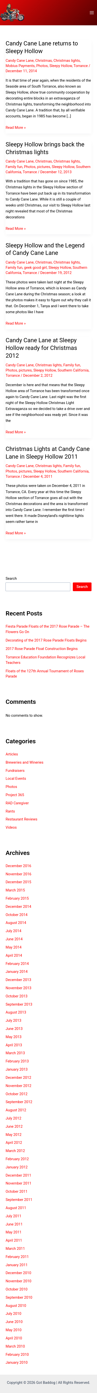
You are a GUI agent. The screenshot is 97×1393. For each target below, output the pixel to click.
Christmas (43, 60)
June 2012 (13, 1126)
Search (11, 578)
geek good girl (35, 267)
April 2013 (13, 1045)
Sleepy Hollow (60, 66)
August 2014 (15, 922)
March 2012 (15, 1151)
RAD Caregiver (17, 803)
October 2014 (16, 915)
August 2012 (15, 1110)
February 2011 (17, 1257)
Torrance (81, 66)
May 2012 (13, 1134)
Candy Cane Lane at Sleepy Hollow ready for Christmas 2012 (41, 348)
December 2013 (18, 980)
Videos (11, 827)
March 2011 (15, 1248)
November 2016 (18, 874)
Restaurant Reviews (21, 819)
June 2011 (13, 1224)
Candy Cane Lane (19, 60)
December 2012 (18, 1077)
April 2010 (13, 1338)
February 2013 (17, 1061)
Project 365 (14, 795)
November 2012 (18, 1086)
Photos (42, 66)
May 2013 (13, 1037)
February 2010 (17, 1354)
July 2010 (13, 1313)
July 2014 (13, 931)
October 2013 (16, 996)
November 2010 (18, 1281)
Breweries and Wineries (24, 762)
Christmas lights (67, 60)
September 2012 (18, 1102)
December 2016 (18, 866)
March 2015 (15, 890)
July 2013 (13, 1020)
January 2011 (16, 1265)
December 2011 (18, 1175)
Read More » (15, 128)
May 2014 (13, 947)
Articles (11, 754)
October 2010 (16, 1289)
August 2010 (15, 1305)
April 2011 (13, 1240)
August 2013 (15, 1012)
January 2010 (16, 1362)
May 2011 (13, 1232)
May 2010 (13, 1330)
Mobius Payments (20, 66)
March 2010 (15, 1346)
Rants (10, 811)
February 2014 (17, 963)
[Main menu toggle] (92, 12)
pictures (43, 167)
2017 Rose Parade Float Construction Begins (41, 648)
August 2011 (15, 1208)
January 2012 (16, 1167)
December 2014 (18, 906)
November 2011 (18, 1183)
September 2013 (18, 1004)
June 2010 (13, 1322)
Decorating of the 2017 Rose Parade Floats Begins (46, 640)
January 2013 (16, 1069)
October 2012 (16, 1094)
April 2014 (13, 955)
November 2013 (18, 988)
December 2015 (18, 882)
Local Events (15, 778)
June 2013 (13, 1028)
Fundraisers (14, 770)
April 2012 (13, 1142)
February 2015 (17, 898)
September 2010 (18, 1297)
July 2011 (13, 1216)
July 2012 (13, 1118)
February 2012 (17, 1159)
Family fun (13, 167)
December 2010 (18, 1273)
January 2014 (16, 971)
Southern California (73, 370)
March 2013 (15, 1053)
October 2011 (16, 1191)
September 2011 (18, 1199)
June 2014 (13, 939)
